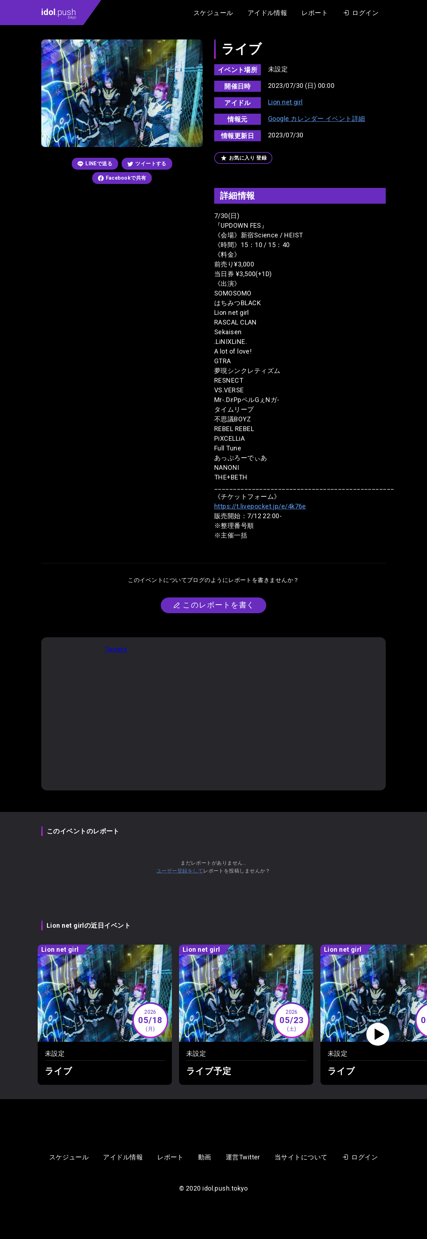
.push (58, 13)
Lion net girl (285, 102)
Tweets (116, 649)
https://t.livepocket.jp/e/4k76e (260, 506)
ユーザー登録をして (179, 871)
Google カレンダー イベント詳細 (316, 118)
